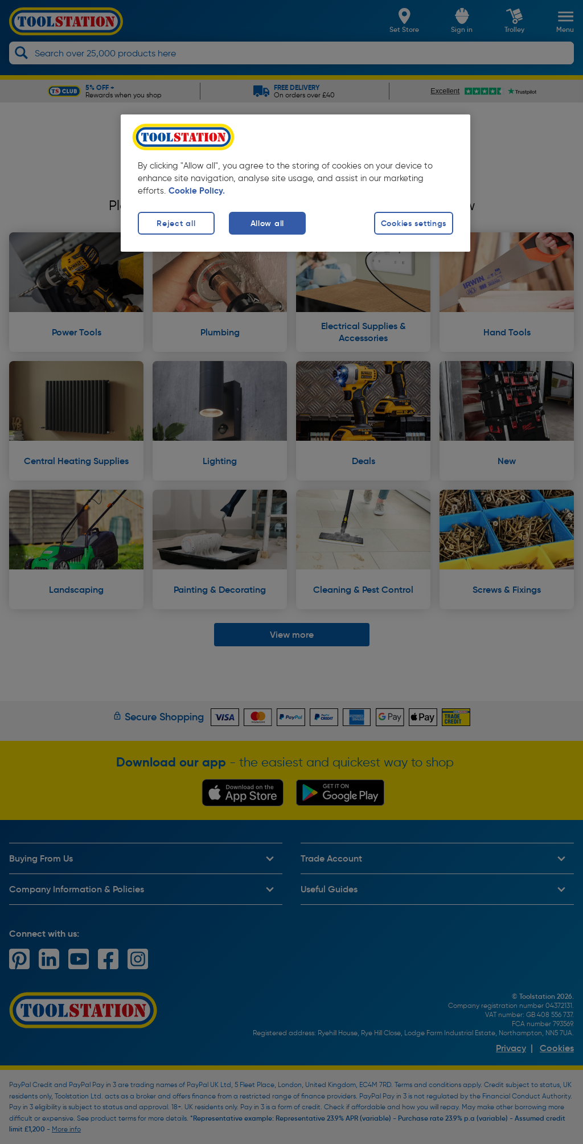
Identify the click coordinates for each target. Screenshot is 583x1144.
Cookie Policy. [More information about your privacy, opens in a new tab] (197, 191)
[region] (295, 183)
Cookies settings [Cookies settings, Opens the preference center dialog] (414, 223)
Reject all (176, 223)
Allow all (267, 223)
